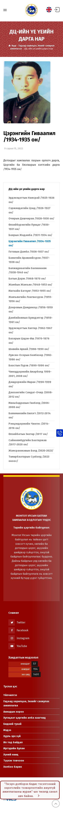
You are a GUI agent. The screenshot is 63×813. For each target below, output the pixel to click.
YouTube (22, 646)
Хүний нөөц (10, 754)
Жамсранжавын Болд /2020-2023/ (31, 450)
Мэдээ (7, 730)
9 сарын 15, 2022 (13, 148)
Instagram (23, 638)
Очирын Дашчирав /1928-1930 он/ (31, 218)
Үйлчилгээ (10, 695)
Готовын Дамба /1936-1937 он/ (29, 251)
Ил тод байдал (13, 742)
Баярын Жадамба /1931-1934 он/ (30, 235)
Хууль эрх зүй (12, 736)
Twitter (21, 622)
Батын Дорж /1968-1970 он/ (27, 278)
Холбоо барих (12, 766)
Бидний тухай (12, 723)
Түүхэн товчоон (13, 760)
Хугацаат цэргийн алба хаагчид (24, 717)
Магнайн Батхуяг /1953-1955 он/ (30, 290)
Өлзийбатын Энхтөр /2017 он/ (28, 434)
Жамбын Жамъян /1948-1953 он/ (30, 284)
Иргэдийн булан (14, 748)
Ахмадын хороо (13, 711)
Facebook (22, 630)
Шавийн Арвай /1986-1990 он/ (29, 349)
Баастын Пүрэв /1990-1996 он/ (29, 365)
